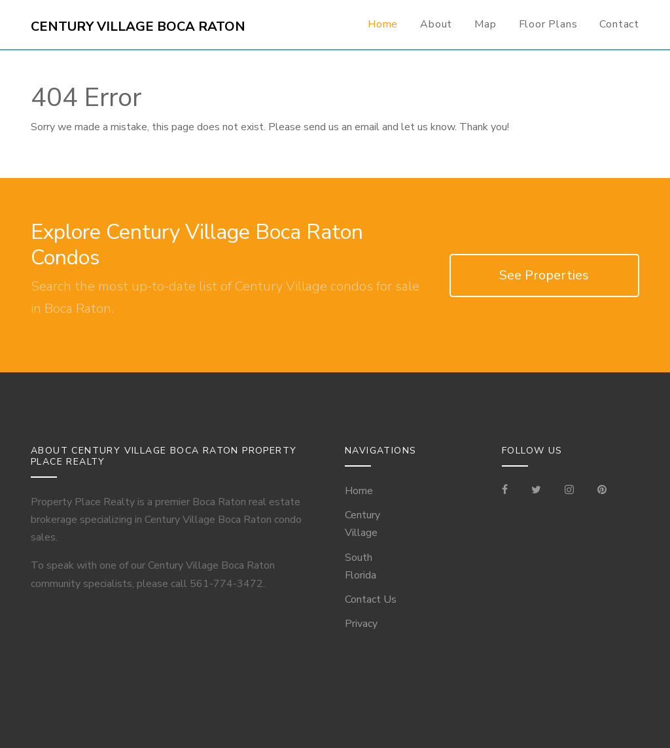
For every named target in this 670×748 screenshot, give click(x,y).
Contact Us (371, 599)
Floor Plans (548, 24)
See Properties (544, 275)
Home (383, 24)
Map (485, 24)
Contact (619, 24)
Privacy (361, 623)
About (436, 24)
